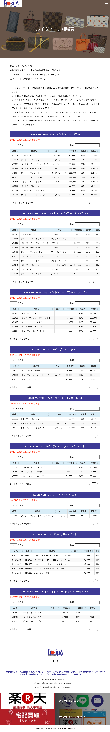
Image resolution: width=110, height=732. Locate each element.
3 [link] (93, 203)
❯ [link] (98, 203)
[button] (17, 151)
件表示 (20, 145)
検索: (72, 145)
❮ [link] (82, 203)
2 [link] (90, 203)
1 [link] (86, 203)
